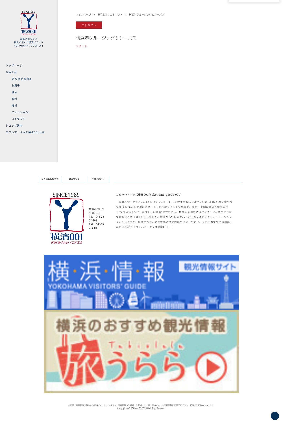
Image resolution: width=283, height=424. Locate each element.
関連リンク (74, 179)
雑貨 (14, 105)
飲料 (14, 98)
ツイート (81, 46)
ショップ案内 (14, 125)
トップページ (14, 65)
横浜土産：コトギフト (110, 14)
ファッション (20, 112)
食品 (14, 92)
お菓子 (16, 85)
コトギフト (19, 118)
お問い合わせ (98, 179)
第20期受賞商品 (22, 78)
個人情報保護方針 (50, 179)
